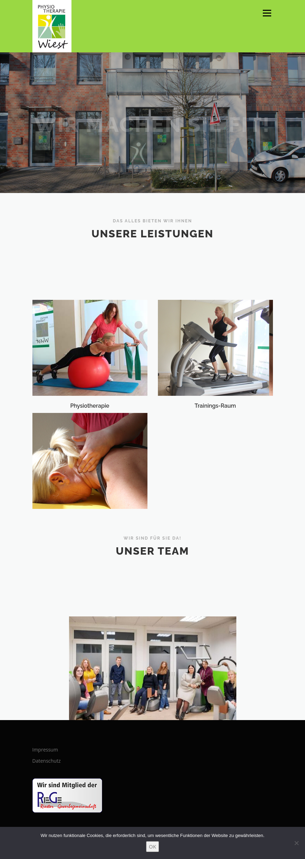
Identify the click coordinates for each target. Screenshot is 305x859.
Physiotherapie (89, 430)
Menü (267, 12)
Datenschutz (46, 760)
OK (152, 846)
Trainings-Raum (215, 430)
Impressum (45, 749)
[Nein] (296, 842)
